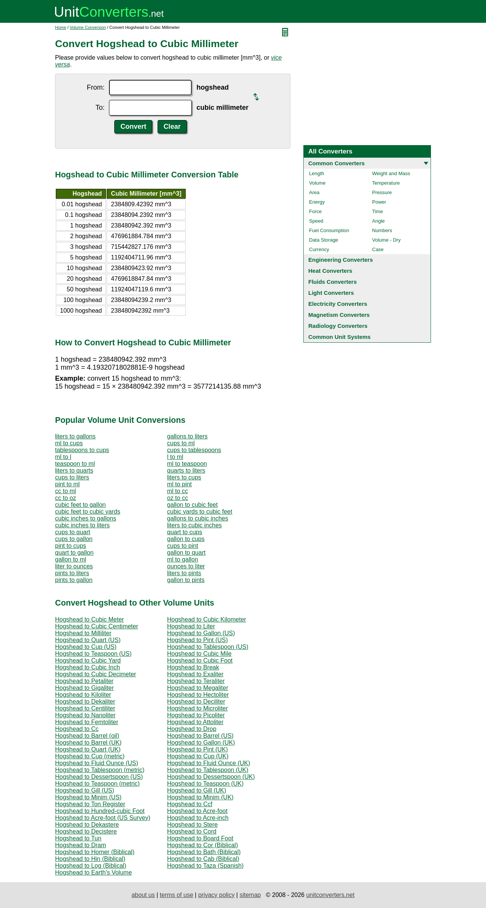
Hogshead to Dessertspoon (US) (99, 777)
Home (60, 27)
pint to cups (70, 546)
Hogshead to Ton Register (90, 804)
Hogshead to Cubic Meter (89, 619)
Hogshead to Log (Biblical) (90, 865)
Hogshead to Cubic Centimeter (96, 626)
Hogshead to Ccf (189, 804)
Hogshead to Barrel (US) (200, 735)
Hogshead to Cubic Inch (87, 667)
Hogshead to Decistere (86, 831)
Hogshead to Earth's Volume (93, 872)
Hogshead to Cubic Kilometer (206, 619)
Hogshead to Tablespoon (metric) (99, 770)
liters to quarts (74, 470)
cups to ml (181, 443)
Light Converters (331, 292)
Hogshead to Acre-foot (197, 811)
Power (379, 202)
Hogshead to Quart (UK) (88, 749)
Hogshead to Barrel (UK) (88, 742)
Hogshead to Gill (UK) (196, 790)
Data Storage (323, 240)
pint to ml (67, 484)
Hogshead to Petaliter (84, 681)
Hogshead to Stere (192, 824)
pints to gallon (74, 580)
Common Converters (336, 163)
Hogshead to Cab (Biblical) (203, 859)
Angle (378, 221)
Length (316, 173)
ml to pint (179, 484)
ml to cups (69, 443)
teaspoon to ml (75, 463)
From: (95, 87)
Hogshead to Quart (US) (88, 640)
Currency (319, 249)
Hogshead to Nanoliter (85, 715)
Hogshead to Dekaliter (85, 701)
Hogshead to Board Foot (200, 838)
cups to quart (72, 532)
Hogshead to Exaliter (195, 674)
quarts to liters (186, 470)
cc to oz (65, 498)
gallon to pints (186, 580)
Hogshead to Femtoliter (86, 722)
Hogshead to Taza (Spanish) (205, 865)
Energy (317, 202)
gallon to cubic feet (192, 504)
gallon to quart (186, 552)
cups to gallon (74, 539)
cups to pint (182, 546)
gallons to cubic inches (197, 518)
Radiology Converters (338, 326)
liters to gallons (75, 436)
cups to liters (72, 477)
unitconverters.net (330, 895)
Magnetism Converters (339, 315)
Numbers (382, 230)
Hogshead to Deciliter (196, 701)
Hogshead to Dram (80, 845)
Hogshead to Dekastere (87, 824)
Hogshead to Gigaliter (84, 688)
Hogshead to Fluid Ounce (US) (96, 763)
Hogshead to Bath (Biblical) (204, 852)
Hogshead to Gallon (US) (201, 633)
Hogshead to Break (193, 667)
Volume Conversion (88, 27)
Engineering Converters (340, 259)
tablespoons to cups (82, 450)
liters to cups (184, 477)
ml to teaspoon (187, 463)
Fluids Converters (332, 281)
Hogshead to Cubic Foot (200, 660)
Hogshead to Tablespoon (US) (207, 647)
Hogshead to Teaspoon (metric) (97, 783)
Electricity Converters (337, 304)
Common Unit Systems (339, 337)
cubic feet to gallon (80, 504)
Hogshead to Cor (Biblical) (202, 845)
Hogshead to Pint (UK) (197, 749)
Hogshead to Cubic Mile (199, 653)
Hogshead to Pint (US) (197, 640)
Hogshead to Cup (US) (86, 647)
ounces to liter (186, 566)
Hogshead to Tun (78, 838)
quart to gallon (74, 552)
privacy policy (216, 895)
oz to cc (177, 498)
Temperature (386, 183)
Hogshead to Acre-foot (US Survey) (102, 818)
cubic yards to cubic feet (199, 511)
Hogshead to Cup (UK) (198, 756)
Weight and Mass (391, 173)
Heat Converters (330, 270)
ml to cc (177, 491)
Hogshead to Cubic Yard (88, 660)
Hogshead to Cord (191, 831)
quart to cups (184, 532)
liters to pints (184, 573)
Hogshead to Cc (77, 729)
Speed (316, 221)
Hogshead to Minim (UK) (200, 797)
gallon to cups (186, 539)
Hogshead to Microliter (197, 708)
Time (377, 211)
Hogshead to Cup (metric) (90, 756)
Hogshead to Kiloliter (83, 694)
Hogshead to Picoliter (196, 715)
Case (377, 249)
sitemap (250, 895)
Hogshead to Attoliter (195, 722)
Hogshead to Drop (191, 729)
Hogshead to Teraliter (196, 681)
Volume (317, 183)
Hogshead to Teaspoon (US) (93, 653)
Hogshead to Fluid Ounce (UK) (208, 763)
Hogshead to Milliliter (83, 633)
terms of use (176, 895)
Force (315, 211)
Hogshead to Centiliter (85, 708)
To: (99, 107)
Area (314, 192)
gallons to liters (187, 436)
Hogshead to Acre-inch (198, 818)
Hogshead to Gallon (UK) (201, 742)
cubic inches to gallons (85, 518)
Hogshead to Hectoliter (198, 694)
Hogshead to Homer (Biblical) (94, 852)
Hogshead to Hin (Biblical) (90, 859)
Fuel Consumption (329, 230)
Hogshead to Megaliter (197, 688)
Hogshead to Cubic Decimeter (95, 674)
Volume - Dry (386, 240)
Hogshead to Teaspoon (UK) (205, 783)
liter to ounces (74, 566)
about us (143, 895)
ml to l (63, 457)
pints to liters (72, 573)
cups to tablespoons (194, 450)
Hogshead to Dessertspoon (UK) (211, 777)
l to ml (175, 457)
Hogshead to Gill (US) (84, 790)
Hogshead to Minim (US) (88, 797)
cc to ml (65, 491)
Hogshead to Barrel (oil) (87, 735)
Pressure (382, 192)
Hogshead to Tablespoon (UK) (207, 770)
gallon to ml (70, 559)
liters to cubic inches (194, 525)
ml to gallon (182, 559)
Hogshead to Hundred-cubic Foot (100, 811)
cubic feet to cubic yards (87, 511)
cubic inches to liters (82, 525)
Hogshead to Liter (191, 626)
